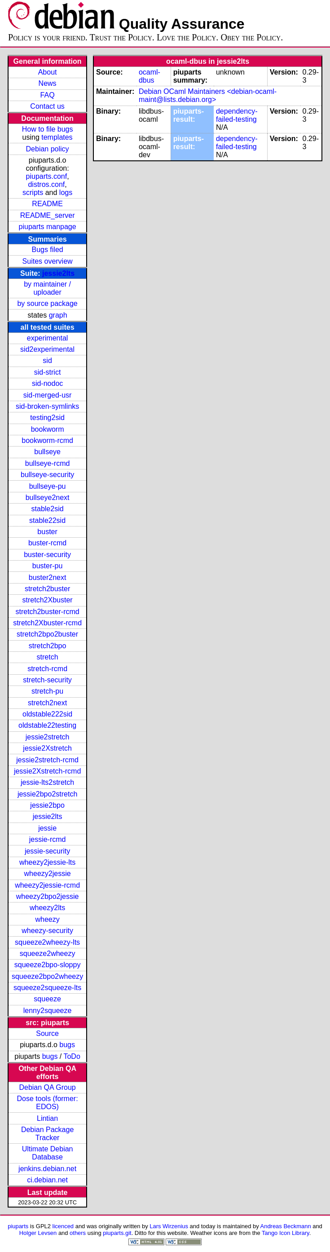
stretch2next (47, 703)
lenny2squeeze (47, 1010)
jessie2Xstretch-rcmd (47, 771)
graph (58, 315)
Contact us (47, 106)
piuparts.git (117, 1233)
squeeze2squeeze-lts (47, 987)
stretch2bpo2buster (47, 634)
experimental (47, 338)
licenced (63, 1226)
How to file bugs (47, 129)
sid (47, 360)
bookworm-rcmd (47, 440)
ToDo (71, 1056)
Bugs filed (47, 249)
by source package (47, 303)
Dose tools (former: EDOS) (47, 1102)
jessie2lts (58, 273)
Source (47, 1033)
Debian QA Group (47, 1087)
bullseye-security (47, 474)
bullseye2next (48, 497)
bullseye (47, 452)
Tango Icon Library (285, 1233)
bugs (67, 1044)
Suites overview (47, 261)
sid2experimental (47, 349)
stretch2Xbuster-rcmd (47, 623)
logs (65, 192)
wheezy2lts (47, 907)
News (48, 83)
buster (47, 531)
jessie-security (47, 851)
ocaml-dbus (149, 76)
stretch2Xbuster (47, 600)
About (47, 72)
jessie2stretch (48, 737)
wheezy (47, 919)
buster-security (47, 554)
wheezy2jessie (47, 873)
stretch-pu (47, 691)
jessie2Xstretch (47, 748)
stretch (47, 657)
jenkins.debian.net (47, 1168)
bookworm (47, 429)
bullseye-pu (47, 486)
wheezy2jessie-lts (47, 862)
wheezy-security (47, 930)
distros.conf (46, 184)
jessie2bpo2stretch (47, 794)
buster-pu (47, 566)
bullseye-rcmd (47, 463)
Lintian (47, 1118)
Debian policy (47, 149)
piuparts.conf (46, 176)
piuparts (18, 1226)
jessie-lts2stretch (47, 782)
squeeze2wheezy (47, 953)
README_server (47, 215)
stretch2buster (47, 589)
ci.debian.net (47, 1180)
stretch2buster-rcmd (47, 611)
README (47, 204)
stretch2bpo (47, 646)
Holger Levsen (38, 1233)
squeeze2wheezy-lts (47, 942)
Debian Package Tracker (47, 1133)
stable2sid (47, 509)
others (78, 1233)
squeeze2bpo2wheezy (47, 976)
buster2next (47, 577)
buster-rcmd (47, 543)
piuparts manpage (47, 226)
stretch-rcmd (47, 668)
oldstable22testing (47, 725)
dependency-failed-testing (237, 115)
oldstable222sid (47, 714)
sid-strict (47, 372)
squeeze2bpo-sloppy (47, 965)
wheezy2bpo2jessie (47, 896)
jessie (47, 828)
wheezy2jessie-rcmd (47, 885)
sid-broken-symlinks (47, 406)
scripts (32, 192)
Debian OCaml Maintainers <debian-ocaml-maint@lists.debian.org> (208, 95)
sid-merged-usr (47, 395)
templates (56, 137)
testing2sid (47, 417)
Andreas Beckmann (285, 1226)
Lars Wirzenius (169, 1226)
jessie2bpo (47, 805)
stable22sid (47, 520)
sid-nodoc (47, 383)
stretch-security (47, 680)
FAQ (47, 95)
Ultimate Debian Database (47, 1153)
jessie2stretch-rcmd (47, 760)
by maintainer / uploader (47, 288)
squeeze (47, 999)
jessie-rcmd (47, 839)
